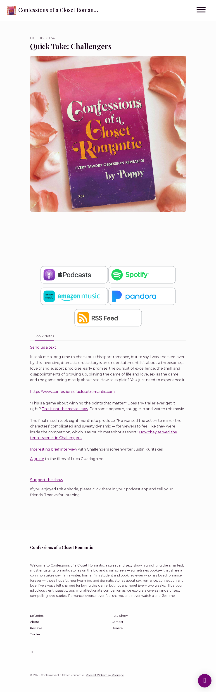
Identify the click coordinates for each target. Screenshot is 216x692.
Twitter (35, 634)
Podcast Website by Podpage (105, 675)
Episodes (36, 615)
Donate (117, 628)
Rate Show (120, 615)
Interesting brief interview (53, 449)
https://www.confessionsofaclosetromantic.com (72, 392)
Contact (117, 622)
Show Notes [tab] (44, 336)
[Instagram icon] (32, 652)
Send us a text (43, 347)
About (34, 622)
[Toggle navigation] (201, 10)
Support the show (46, 480)
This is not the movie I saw (65, 409)
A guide (37, 459)
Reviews (36, 628)
